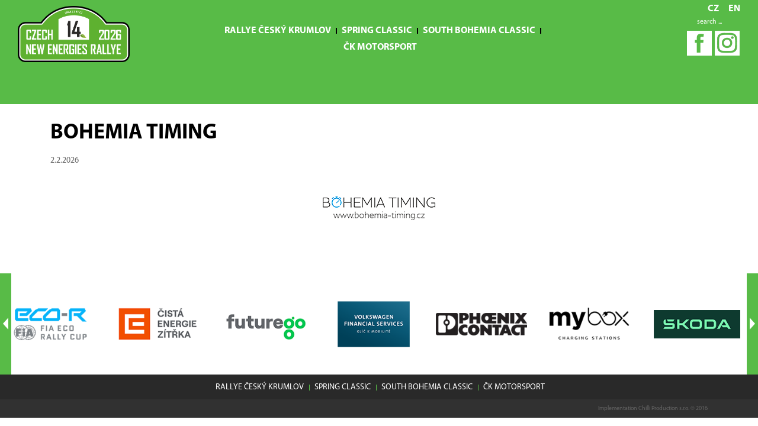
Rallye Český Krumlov (277, 31)
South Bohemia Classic (479, 31)
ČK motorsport (380, 47)
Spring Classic (377, 31)
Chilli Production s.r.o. (663, 408)
